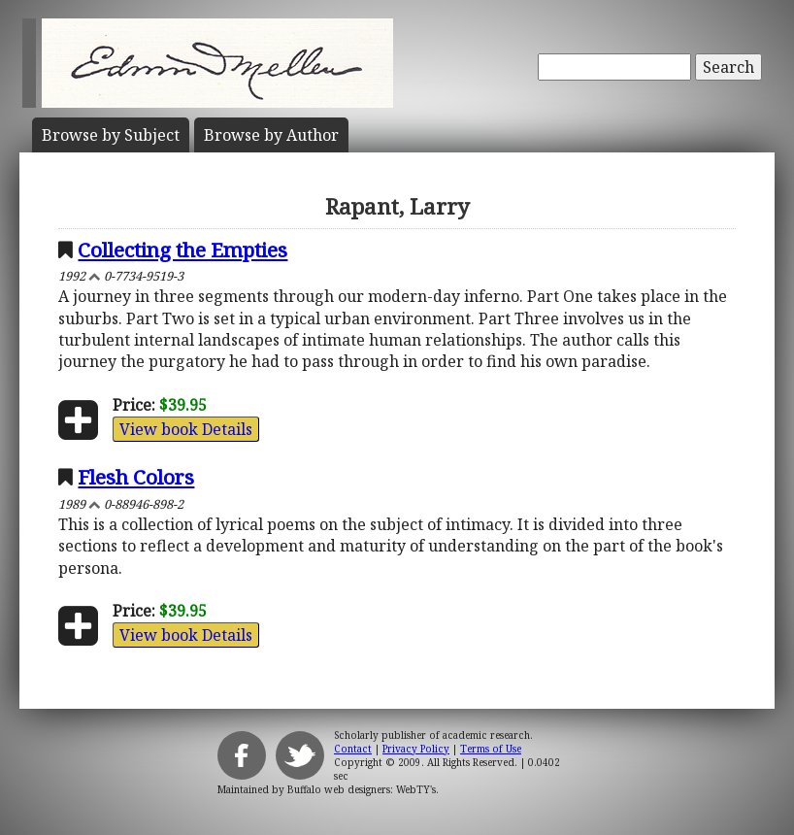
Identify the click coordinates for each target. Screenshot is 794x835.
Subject (111, 135)
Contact (353, 748)
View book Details (185, 429)
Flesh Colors (136, 476)
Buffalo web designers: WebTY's (361, 789)
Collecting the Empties (182, 249)
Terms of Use (490, 748)
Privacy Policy (415, 748)
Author (271, 135)
